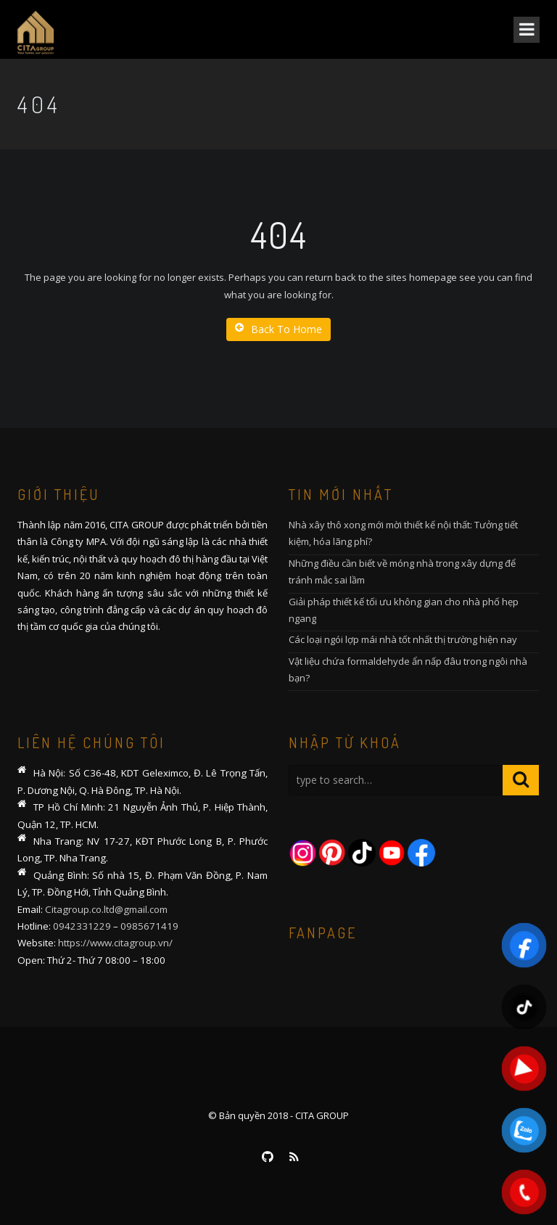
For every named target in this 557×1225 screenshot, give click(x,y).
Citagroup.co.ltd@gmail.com (106, 909)
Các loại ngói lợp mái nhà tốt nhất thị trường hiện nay (403, 639)
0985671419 (149, 926)
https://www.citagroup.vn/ (115, 942)
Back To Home (278, 329)
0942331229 (82, 926)
